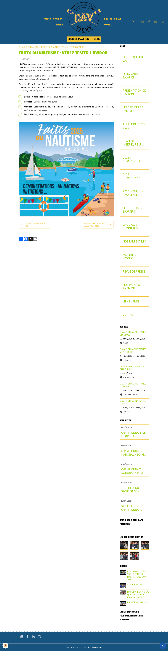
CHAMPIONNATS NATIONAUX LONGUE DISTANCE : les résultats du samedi (134, 471)
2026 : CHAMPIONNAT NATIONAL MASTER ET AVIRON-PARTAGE (134, 176)
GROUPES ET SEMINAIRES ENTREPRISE (131, 226)
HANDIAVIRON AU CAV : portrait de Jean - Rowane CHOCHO (138, 595)
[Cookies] (6, 646)
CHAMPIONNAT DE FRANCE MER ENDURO (133, 350)
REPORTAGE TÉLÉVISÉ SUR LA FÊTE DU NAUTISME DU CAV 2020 (138, 575)
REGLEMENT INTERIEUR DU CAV (132, 142)
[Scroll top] (162, 645)
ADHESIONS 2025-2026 (134, 125)
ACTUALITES (33, 47)
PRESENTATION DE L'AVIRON (134, 92)
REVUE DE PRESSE (134, 271)
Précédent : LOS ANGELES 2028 (33, 224)
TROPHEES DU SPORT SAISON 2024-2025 (130, 489)
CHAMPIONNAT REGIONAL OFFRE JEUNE (132, 368)
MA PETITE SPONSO (129, 256)
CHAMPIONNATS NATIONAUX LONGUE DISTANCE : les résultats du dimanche (134, 452)
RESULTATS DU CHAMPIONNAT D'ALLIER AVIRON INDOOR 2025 (131, 508)
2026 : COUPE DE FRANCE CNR (133, 192)
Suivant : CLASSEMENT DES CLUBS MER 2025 (98, 224)
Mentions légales (74, 647)
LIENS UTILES (131, 301)
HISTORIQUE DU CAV (133, 58)
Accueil (47, 18)
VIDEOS (117, 18)
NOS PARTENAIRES (134, 241)
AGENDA (60, 24)
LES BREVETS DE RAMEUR (133, 109)
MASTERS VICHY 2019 (137, 602)
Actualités (58, 18)
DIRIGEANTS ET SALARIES (132, 75)
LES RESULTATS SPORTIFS (132, 209)
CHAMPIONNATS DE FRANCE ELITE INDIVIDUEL (133, 434)
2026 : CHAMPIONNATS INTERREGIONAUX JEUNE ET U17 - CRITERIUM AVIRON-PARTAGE (134, 159)
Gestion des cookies (93, 647)
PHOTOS (108, 18)
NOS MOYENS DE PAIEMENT (133, 286)
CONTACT (108, 24)
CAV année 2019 (135, 584)
